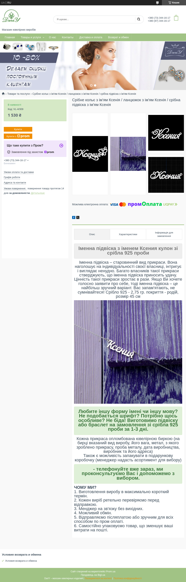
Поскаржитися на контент (98, 578)
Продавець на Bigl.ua (93, 574)
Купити (18, 129)
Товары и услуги (31, 37)
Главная (10, 37)
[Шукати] (138, 19)
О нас (52, 37)
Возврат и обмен (118, 37)
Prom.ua (110, 571)
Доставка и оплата (90, 37)
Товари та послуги (18, 93)
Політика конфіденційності (128, 578)
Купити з (17, 136)
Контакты (67, 37)
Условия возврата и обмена (21, 560)
